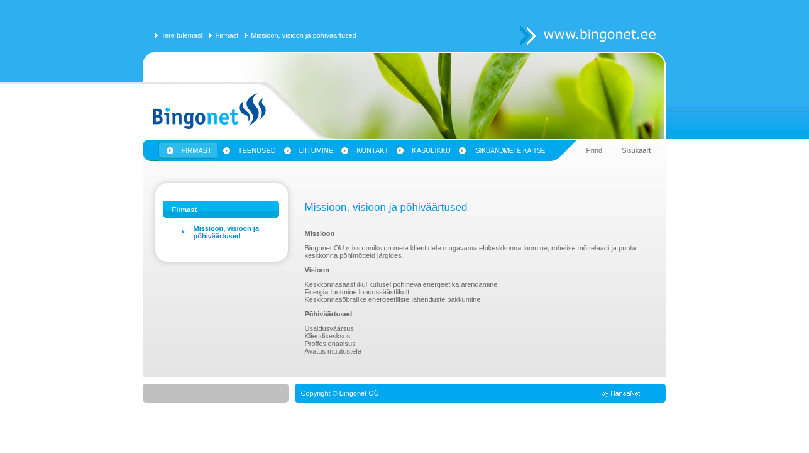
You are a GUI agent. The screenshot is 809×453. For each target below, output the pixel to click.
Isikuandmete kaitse (509, 150)
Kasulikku (431, 150)
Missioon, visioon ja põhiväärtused (303, 35)
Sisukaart (636, 150)
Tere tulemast (182, 35)
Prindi (595, 150)
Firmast (227, 35)
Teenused (257, 150)
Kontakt (372, 150)
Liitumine (316, 150)
